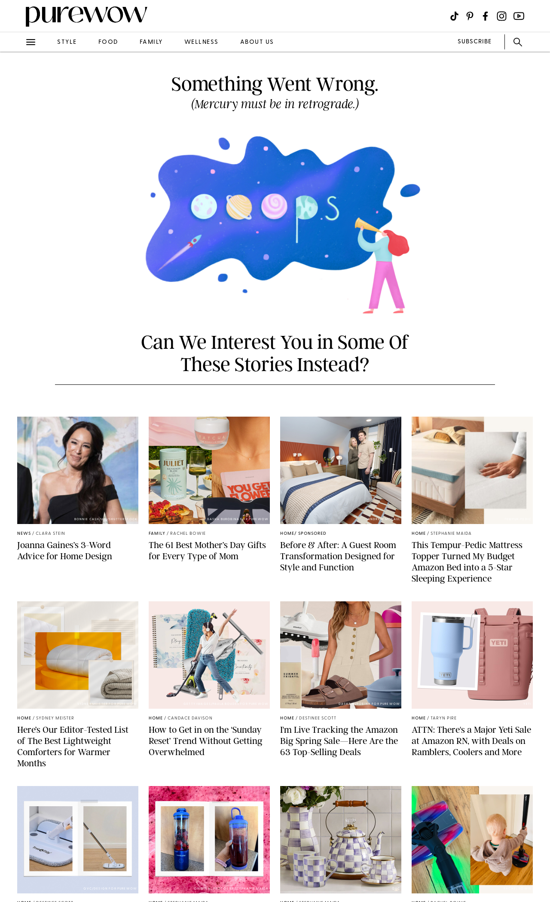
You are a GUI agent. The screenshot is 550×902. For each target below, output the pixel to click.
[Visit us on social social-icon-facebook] (485, 16)
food (108, 42)
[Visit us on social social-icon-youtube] (518, 16)
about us (257, 42)
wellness (201, 42)
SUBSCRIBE (475, 42)
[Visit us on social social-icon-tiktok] (454, 16)
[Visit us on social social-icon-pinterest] (469, 16)
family (151, 42)
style (67, 42)
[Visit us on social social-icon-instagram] (501, 16)
